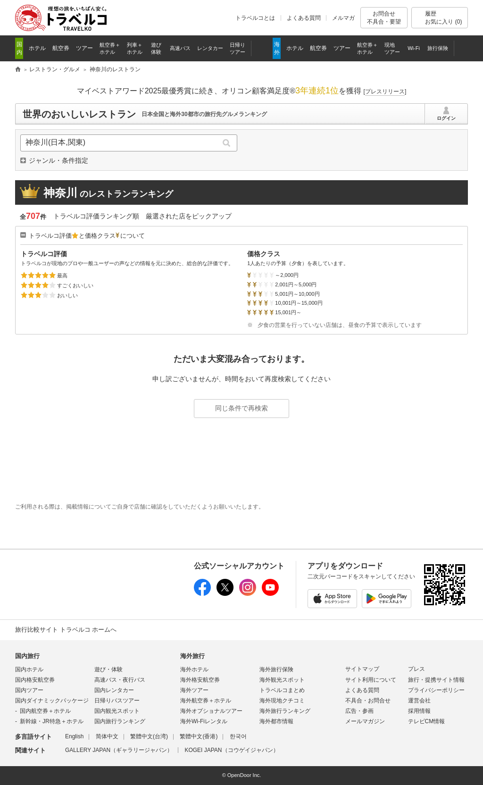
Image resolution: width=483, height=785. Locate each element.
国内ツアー (29, 690)
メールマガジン (365, 721)
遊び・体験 (108, 669)
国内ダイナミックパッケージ (52, 700)
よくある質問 (304, 18)
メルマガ (343, 18)
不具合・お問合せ (368, 700)
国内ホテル (29, 669)
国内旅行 (27, 656)
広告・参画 (359, 711)
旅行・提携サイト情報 (436, 679)
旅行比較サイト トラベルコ (18, 70)
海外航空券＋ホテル (205, 700)
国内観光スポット (117, 711)
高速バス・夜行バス (119, 679)
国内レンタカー (114, 690)
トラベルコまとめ (282, 690)
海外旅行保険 (276, 669)
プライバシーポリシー (436, 690)
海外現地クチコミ (282, 700)
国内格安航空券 (35, 679)
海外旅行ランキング (284, 711)
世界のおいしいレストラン (79, 114)
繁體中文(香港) (198, 736)
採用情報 (419, 711)
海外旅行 (192, 656)
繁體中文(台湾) (149, 736)
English (74, 736)
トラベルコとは (255, 18)
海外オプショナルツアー (211, 711)
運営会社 (419, 700)
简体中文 (107, 736)
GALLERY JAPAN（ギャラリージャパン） (119, 750)
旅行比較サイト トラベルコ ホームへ (66, 629)
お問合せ (384, 17)
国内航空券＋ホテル (45, 711)
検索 (226, 142)
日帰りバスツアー (117, 700)
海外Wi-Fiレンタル (203, 721)
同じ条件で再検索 (241, 408)
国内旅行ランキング (119, 721)
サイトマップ (362, 669)
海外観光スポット (282, 679)
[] (385, 91)
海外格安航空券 (200, 679)
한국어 (238, 736)
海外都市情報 (276, 721)
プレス (416, 669)
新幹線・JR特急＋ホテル (51, 721)
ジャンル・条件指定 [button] (58, 160)
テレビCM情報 (426, 721)
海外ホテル (194, 669)
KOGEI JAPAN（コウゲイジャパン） (231, 750)
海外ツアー (194, 690)
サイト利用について (370, 679)
